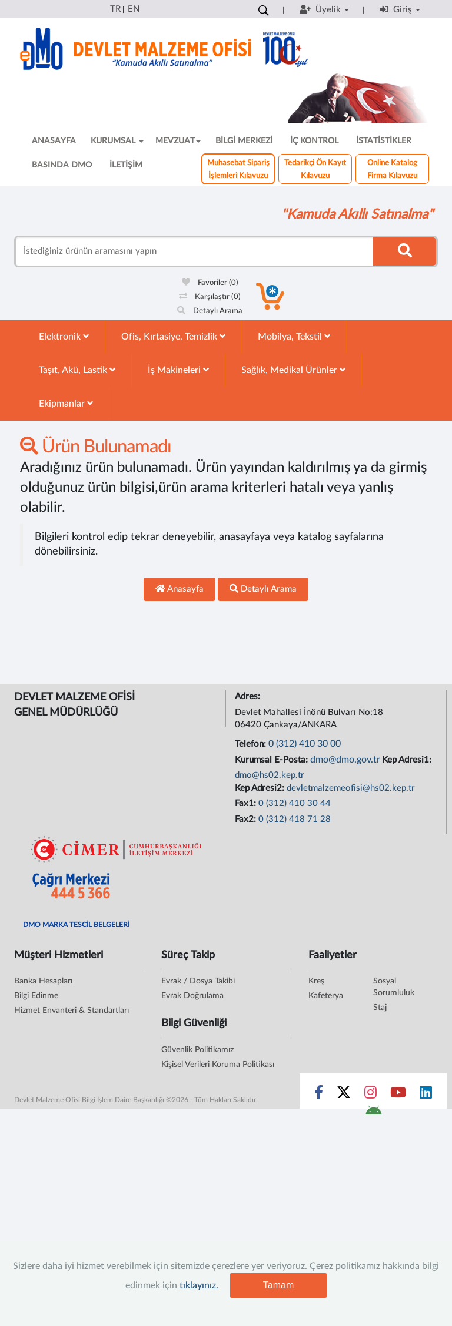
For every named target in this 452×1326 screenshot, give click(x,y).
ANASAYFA (54, 141)
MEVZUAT (178, 141)
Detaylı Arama (209, 311)
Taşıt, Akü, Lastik (77, 370)
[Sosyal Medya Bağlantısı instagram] (370, 1095)
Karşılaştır (210, 297)
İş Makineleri (178, 370)
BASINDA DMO (62, 165)
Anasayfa (179, 588)
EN (133, 9)
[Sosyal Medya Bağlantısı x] (345, 1095)
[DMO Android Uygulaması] (373, 1113)
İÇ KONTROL (314, 141)
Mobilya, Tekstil (294, 336)
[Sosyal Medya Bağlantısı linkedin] (426, 1095)
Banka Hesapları (43, 981)
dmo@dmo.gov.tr (345, 759)
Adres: (248, 696)
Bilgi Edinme (36, 996)
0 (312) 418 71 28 (294, 819)
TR (115, 9)
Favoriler (210, 283)
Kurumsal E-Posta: (272, 760)
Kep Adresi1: (408, 760)
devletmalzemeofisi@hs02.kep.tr (351, 788)
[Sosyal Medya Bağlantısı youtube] (398, 1095)
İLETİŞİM (125, 165)
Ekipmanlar (66, 403)
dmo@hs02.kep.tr (269, 775)
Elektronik (64, 336)
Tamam (278, 1285)
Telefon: (251, 744)
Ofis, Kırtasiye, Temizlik (173, 336)
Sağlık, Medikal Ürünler (293, 370)
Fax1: (246, 803)
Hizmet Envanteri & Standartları (71, 1010)
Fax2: (246, 819)
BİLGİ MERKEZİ (243, 141)
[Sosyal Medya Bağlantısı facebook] (318, 1095)
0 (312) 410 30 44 (294, 803)
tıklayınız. (199, 1285)
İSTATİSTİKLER (383, 141)
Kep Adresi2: (261, 788)
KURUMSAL (117, 141)
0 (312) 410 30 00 (304, 743)
